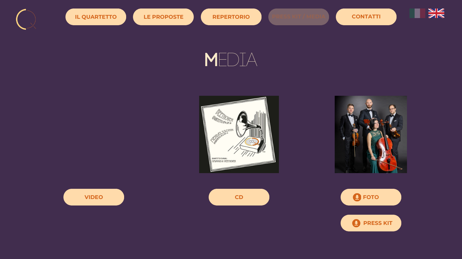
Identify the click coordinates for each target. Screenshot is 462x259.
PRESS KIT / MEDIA (299, 16)
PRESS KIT (377, 223)
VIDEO (94, 197)
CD (239, 197)
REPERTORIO (231, 17)
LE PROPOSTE (163, 17)
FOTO (371, 197)
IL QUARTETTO (96, 17)
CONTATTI (366, 16)
